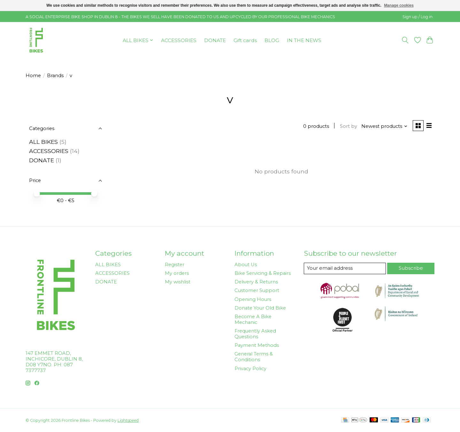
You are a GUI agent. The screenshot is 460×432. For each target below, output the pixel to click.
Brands (55, 75)
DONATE (215, 40)
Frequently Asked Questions (255, 334)
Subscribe (411, 268)
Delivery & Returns (256, 282)
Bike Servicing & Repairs (262, 273)
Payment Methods (256, 345)
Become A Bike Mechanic (253, 319)
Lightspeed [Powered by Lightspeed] (128, 420)
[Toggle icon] (405, 40)
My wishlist (177, 282)
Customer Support (256, 290)
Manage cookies (399, 5)
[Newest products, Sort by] (384, 126)
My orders (177, 273)
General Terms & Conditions (253, 356)
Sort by (347, 126)
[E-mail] (345, 268)
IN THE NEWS (304, 40)
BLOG (271, 40)
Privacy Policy (250, 368)
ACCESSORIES (178, 40)
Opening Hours (252, 299)
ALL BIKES (43, 141)
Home (33, 75)
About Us (245, 264)
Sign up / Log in (417, 16)
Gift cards (245, 40)
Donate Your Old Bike (260, 308)
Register (174, 264)
